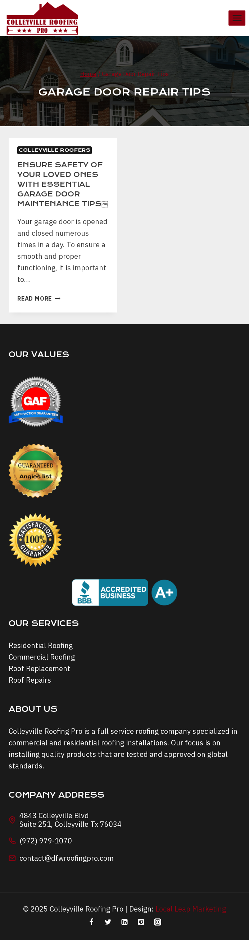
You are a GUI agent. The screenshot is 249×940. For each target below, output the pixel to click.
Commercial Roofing (42, 657)
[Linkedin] (124, 922)
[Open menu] (236, 17)
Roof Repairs (30, 680)
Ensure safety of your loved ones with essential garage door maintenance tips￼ (62, 184)
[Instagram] (157, 922)
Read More (38, 298)
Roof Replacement (39, 668)
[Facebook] (91, 922)
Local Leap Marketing (190, 909)
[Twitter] (108, 922)
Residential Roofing (41, 645)
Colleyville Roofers (54, 150)
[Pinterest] (141, 922)
